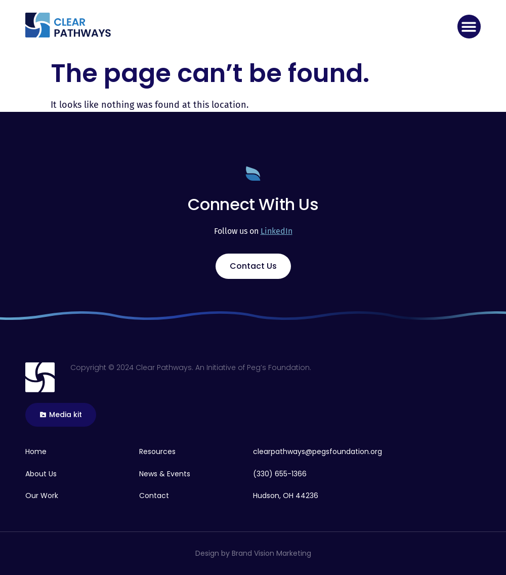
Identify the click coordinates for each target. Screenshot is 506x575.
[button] (469, 26)
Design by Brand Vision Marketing (253, 553)
